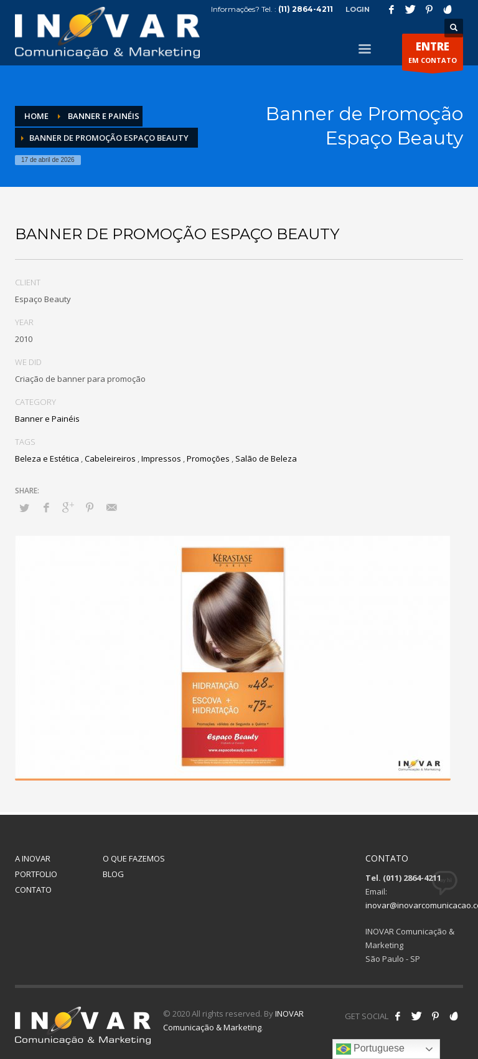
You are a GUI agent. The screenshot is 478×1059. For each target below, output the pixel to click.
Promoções (208, 458)
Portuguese (370, 1049)
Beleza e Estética (47, 458)
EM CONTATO (432, 54)
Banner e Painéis (47, 418)
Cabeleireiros (110, 458)
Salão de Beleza (266, 458)
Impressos (161, 458)
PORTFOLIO (36, 874)
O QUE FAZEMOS (134, 858)
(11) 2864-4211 (305, 9)
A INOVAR (32, 858)
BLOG (113, 874)
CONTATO (33, 889)
